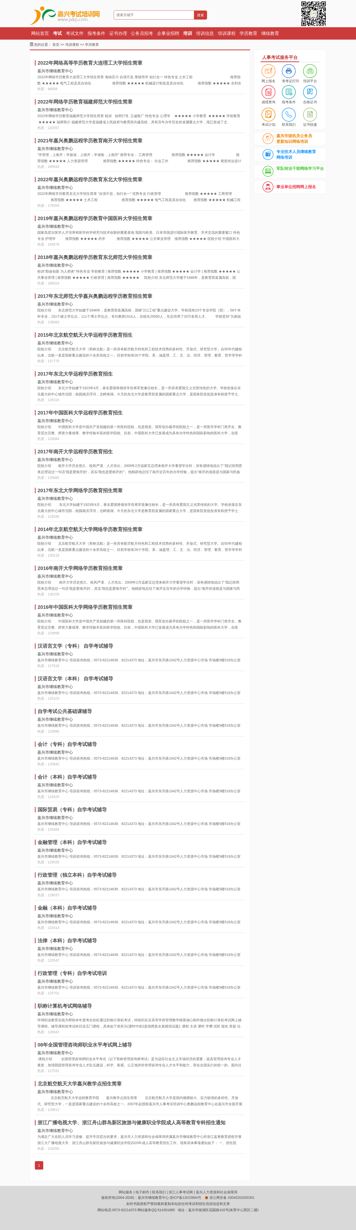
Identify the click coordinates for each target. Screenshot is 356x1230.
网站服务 (126, 1192)
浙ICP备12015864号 (185, 1198)
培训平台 (310, 81)
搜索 (200, 15)
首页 (55, 45)
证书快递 (310, 125)
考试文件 (75, 33)
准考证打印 (290, 81)
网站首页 (40, 33)
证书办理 (118, 33)
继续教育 (270, 33)
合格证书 (310, 102)
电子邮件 (142, 1192)
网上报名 (268, 81)
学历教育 (248, 33)
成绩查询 (268, 102)
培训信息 (205, 33)
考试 (57, 33)
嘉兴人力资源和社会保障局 (216, 1192)
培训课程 (227, 33)
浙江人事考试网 (181, 1192)
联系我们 (289, 125)
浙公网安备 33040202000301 (230, 1198)
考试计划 (268, 125)
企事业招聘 (168, 33)
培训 (187, 33)
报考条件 (96, 33)
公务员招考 (142, 33)
